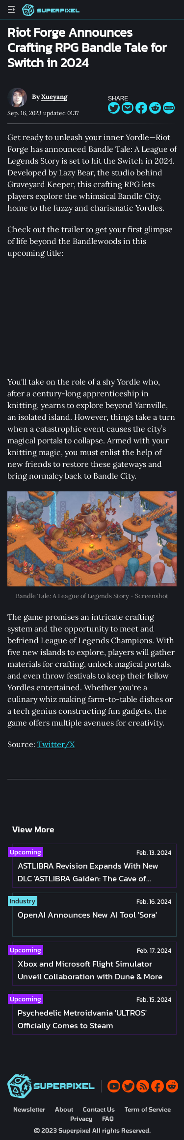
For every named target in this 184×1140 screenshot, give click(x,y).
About (64, 1109)
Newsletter (29, 1109)
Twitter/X (56, 744)
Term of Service (148, 1109)
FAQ (108, 1118)
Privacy (81, 1118)
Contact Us (99, 1109)
